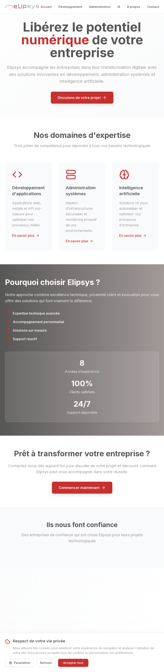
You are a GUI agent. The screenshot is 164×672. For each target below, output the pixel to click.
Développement (70, 7)
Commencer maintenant (82, 488)
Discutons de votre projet (82, 97)
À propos (133, 7)
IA (118, 7)
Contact (153, 7)
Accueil (46, 7)
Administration (100, 7)
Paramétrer (19, 663)
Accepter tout (73, 663)
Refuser (46, 663)
